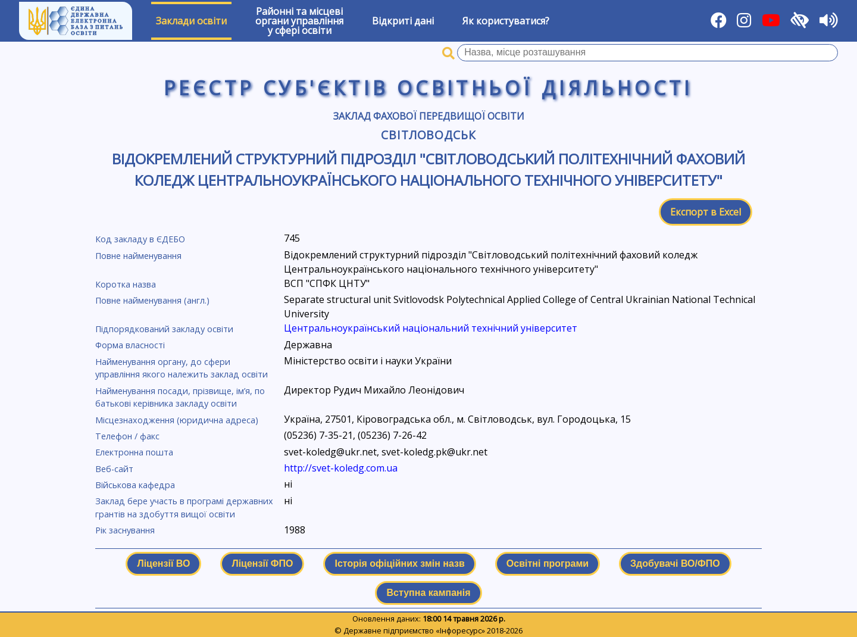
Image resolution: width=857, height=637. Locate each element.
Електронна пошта (134, 452)
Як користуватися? (505, 20)
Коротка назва (125, 284)
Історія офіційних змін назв (399, 563)
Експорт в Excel (705, 211)
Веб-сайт (114, 468)
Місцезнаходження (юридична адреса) (176, 420)
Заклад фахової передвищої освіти (428, 116)
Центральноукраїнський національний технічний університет (430, 328)
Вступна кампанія (428, 593)
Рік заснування (125, 530)
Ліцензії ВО (163, 563)
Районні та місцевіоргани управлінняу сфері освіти (299, 21)
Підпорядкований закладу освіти (164, 329)
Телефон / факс (127, 436)
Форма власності (130, 345)
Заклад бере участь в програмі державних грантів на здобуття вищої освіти (184, 507)
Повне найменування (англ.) (152, 300)
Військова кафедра (135, 485)
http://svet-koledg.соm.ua (341, 467)
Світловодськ (429, 135)
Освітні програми (547, 563)
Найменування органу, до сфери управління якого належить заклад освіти (181, 368)
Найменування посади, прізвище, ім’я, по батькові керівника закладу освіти (180, 397)
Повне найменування (138, 255)
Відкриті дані (403, 20)
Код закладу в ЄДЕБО (140, 239)
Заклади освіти (191, 20)
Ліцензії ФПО (262, 563)
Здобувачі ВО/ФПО (675, 563)
